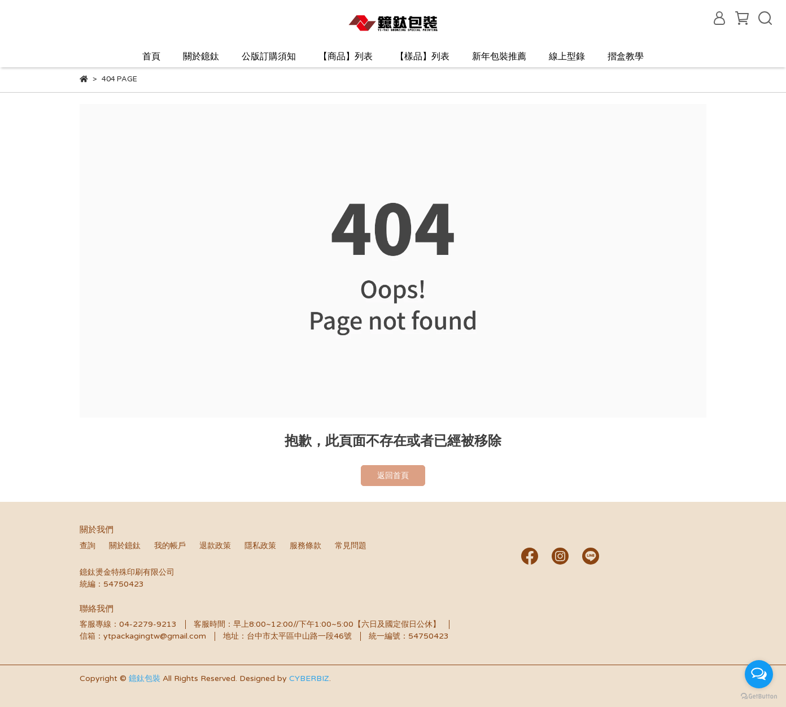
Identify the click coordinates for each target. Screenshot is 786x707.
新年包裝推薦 (499, 56)
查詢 (87, 545)
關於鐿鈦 (201, 56)
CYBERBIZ (309, 678)
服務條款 (305, 545)
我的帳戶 (170, 545)
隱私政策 (260, 545)
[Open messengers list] (759, 674)
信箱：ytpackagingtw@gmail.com (143, 636)
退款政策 (215, 545)
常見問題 (350, 545)
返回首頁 (393, 475)
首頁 (151, 56)
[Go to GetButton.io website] (759, 695)
